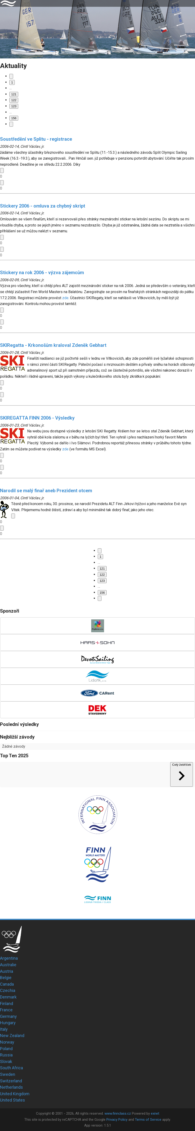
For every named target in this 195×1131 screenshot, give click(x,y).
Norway (7, 1042)
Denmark (8, 997)
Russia (6, 1054)
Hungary (8, 1022)
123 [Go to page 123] (13, 106)
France (6, 1009)
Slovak (6, 1061)
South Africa (11, 1067)
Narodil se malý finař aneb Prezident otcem (46, 490)
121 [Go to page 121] (13, 94)
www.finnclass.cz (118, 1113)
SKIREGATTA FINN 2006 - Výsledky (37, 418)
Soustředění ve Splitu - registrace (36, 139)
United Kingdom (14, 1093)
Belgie (5, 977)
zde (65, 298)
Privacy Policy (116, 1119)
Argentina (9, 958)
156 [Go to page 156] (13, 118)
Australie (8, 964)
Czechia (7, 990)
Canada (7, 984)
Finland (6, 1003)
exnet (155, 1113)
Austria (6, 971)
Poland (6, 1048)
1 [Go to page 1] (12, 82)
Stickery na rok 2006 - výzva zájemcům (42, 272)
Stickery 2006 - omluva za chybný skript (42, 206)
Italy (4, 1029)
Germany (8, 1016)
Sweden (7, 1074)
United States (12, 1100)
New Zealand (12, 1035)
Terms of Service (148, 1119)
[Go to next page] (11, 124)
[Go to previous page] (11, 76)
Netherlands (11, 1087)
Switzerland (11, 1080)
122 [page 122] (13, 100)
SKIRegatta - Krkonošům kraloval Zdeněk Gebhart (53, 345)
